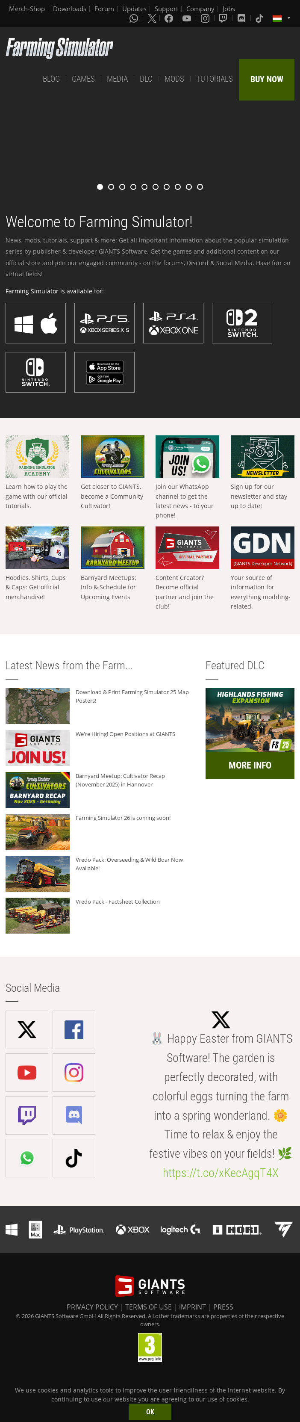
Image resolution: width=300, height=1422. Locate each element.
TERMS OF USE (148, 1307)
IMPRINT (192, 1307)
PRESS (223, 1307)
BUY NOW (266, 79)
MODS (174, 79)
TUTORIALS (214, 79)
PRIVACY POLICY (92, 1307)
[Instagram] (206, 18)
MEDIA (117, 79)
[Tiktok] (260, 18)
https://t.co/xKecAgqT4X (221, 1173)
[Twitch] (224, 18)
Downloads (69, 8)
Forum (104, 8)
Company (200, 8)
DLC (146, 79)
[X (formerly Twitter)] (152, 18)
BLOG (51, 79)
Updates (134, 8)
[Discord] (242, 18)
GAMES (83, 79)
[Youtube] (187, 18)
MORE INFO (250, 765)
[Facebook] (170, 18)
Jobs (229, 8)
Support (166, 8)
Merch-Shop (27, 8)
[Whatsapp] (134, 18)
